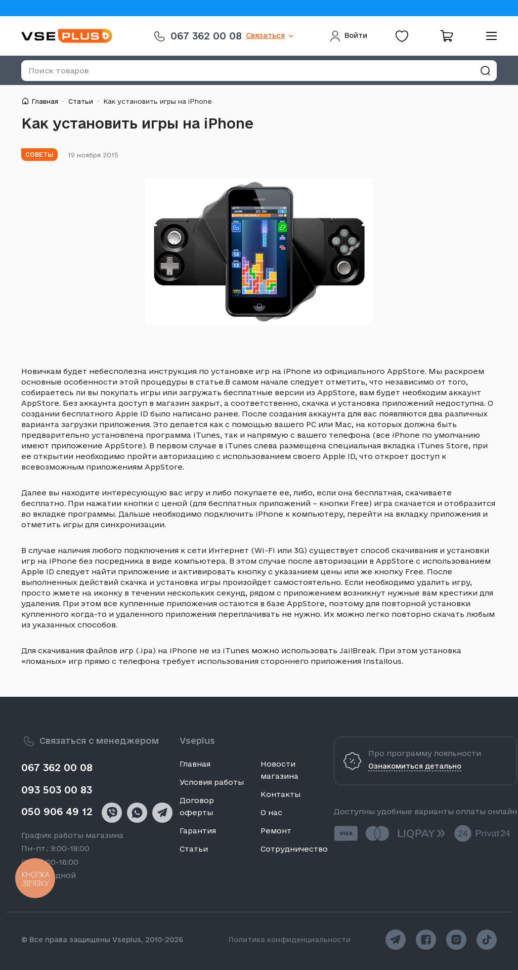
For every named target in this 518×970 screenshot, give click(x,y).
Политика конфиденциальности (290, 940)
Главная (44, 101)
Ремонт (276, 830)
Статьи (80, 101)
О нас (271, 812)
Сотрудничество (294, 849)
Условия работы (212, 782)
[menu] (488, 36)
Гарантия (198, 830)
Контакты (280, 794)
